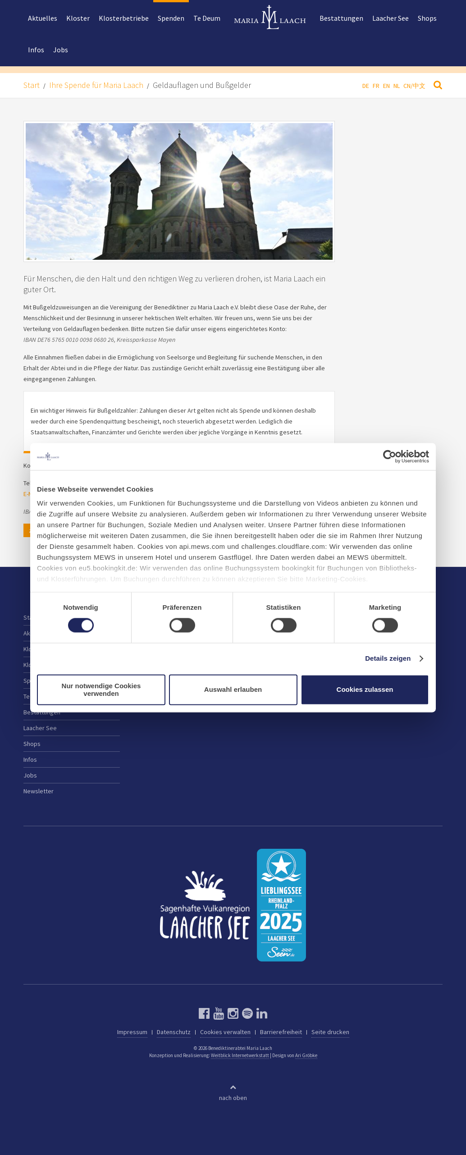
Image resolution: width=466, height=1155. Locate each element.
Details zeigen (388, 659)
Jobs (60, 49)
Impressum (132, 1032)
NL (396, 86)
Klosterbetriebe (124, 18)
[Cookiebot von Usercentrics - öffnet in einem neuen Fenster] (389, 456)
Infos (36, 49)
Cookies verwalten (225, 1032)
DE (365, 86)
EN (386, 86)
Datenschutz (174, 1032)
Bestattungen (341, 18)
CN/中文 (414, 86)
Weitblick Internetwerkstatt (240, 1055)
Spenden (171, 18)
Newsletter (38, 791)
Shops (427, 18)
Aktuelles (42, 18)
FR (376, 86)
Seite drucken (330, 1032)
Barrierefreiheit (281, 1032)
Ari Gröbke (306, 1055)
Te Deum (206, 18)
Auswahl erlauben (233, 690)
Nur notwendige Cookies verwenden (101, 689)
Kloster (78, 18)
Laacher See (390, 18)
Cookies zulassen (365, 690)
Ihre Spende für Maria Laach (96, 85)
